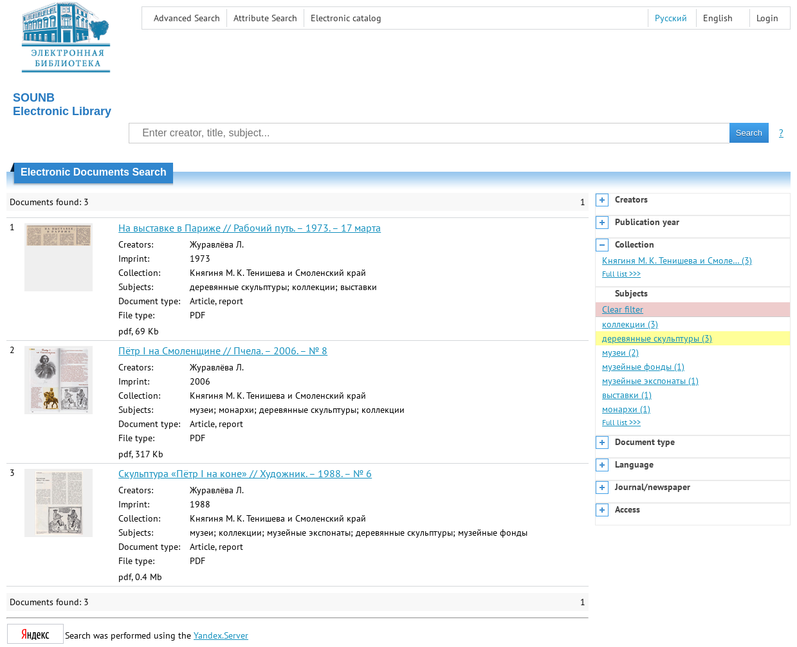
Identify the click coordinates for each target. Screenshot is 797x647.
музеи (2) (620, 352)
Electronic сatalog (346, 18)
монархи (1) (626, 409)
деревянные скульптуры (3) (657, 338)
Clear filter (622, 309)
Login (767, 18)
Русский (671, 18)
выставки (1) (627, 395)
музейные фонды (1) (643, 366)
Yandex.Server (221, 635)
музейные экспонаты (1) (650, 381)
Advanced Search (187, 18)
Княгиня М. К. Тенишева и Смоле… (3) (677, 260)
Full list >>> (621, 273)
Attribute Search (265, 18)
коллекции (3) (630, 324)
